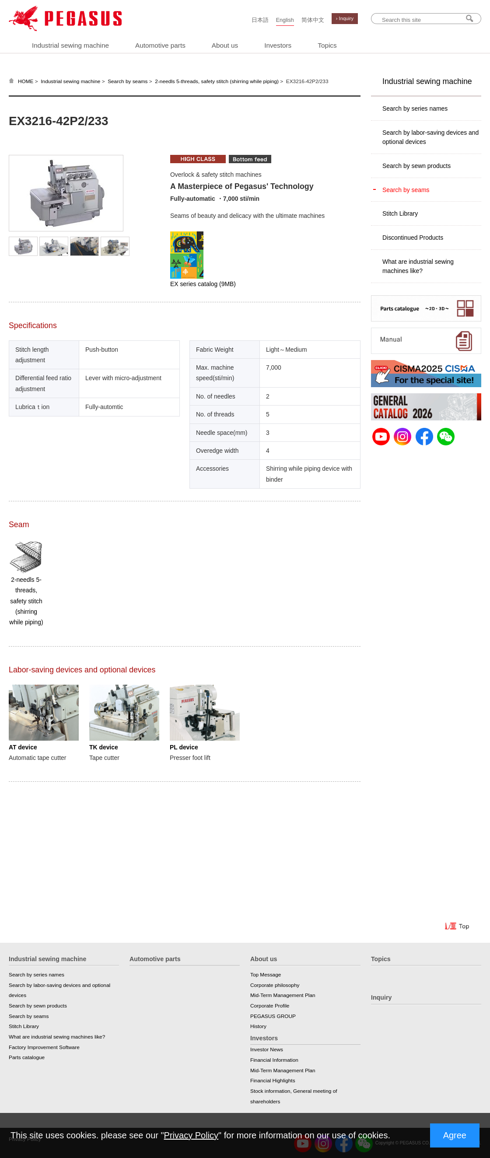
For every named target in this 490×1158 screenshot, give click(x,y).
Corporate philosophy (274, 985)
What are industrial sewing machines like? (418, 266)
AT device (23, 747)
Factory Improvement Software (44, 1047)
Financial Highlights (272, 1081)
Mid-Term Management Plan (282, 995)
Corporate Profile (269, 1006)
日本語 (260, 20)
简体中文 (312, 20)
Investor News (266, 1049)
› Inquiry (345, 18)
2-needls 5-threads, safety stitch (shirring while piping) (217, 81)
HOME (26, 81)
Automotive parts (160, 45)
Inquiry (381, 997)
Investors (277, 45)
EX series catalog (203, 283)
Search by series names (415, 108)
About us (225, 45)
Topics (327, 45)
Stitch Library (400, 213)
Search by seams (127, 81)
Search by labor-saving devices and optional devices (430, 137)
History (258, 1026)
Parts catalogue (27, 1057)
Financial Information (274, 1060)
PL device (184, 747)
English (285, 20)
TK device (103, 747)
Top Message (265, 975)
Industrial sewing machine (70, 45)
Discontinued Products (412, 237)
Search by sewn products (416, 165)
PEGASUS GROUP (273, 1016)
